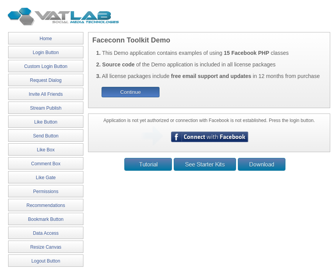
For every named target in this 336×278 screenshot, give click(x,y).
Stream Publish (45, 108)
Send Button (45, 136)
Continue (130, 92)
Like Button (45, 122)
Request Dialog (45, 80)
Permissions (45, 191)
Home (45, 38)
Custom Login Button (45, 66)
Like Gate (46, 177)
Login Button (46, 52)
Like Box (45, 150)
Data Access (46, 233)
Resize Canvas (45, 247)
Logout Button (45, 261)
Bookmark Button (45, 219)
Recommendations (45, 205)
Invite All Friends (46, 94)
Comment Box (45, 163)
